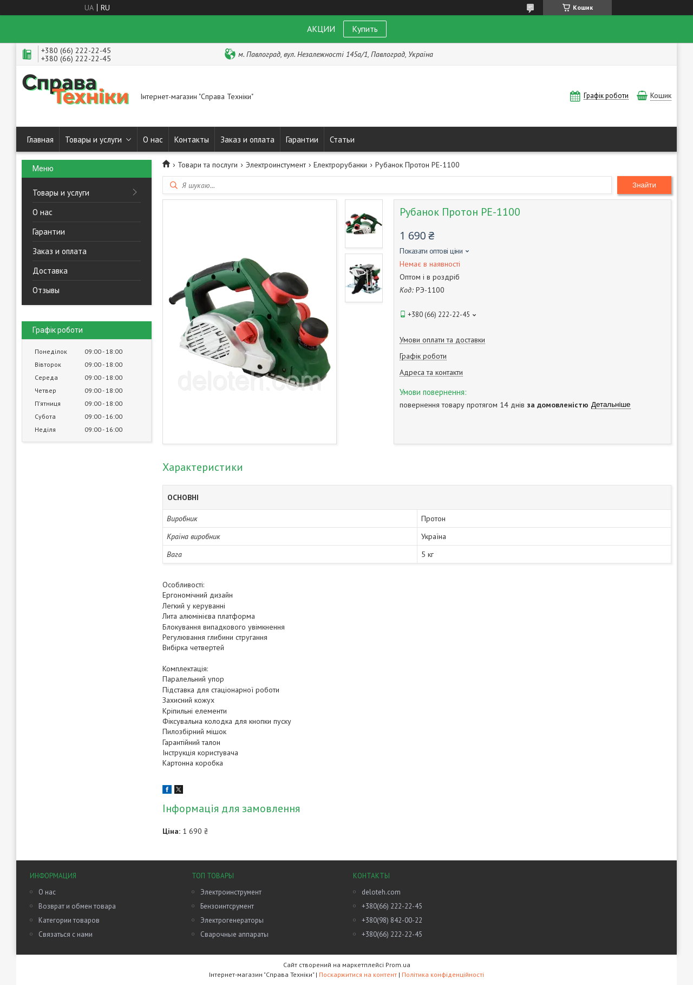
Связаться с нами (65, 934)
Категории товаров (69, 920)
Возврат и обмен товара (77, 906)
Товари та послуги (208, 165)
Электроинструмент (230, 892)
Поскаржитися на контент (358, 974)
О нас (153, 139)
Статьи (342, 139)
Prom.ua (397, 965)
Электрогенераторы (232, 920)
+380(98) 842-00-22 (392, 920)
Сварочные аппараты (234, 934)
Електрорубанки (340, 165)
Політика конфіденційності (443, 974)
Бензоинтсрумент (227, 906)
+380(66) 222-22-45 (392, 906)
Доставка (50, 270)
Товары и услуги (93, 139)
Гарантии (302, 139)
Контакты (191, 139)
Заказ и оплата (247, 139)
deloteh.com (381, 892)
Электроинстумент (276, 165)
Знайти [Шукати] (644, 185)
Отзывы (46, 290)
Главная (40, 139)
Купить (365, 28)
